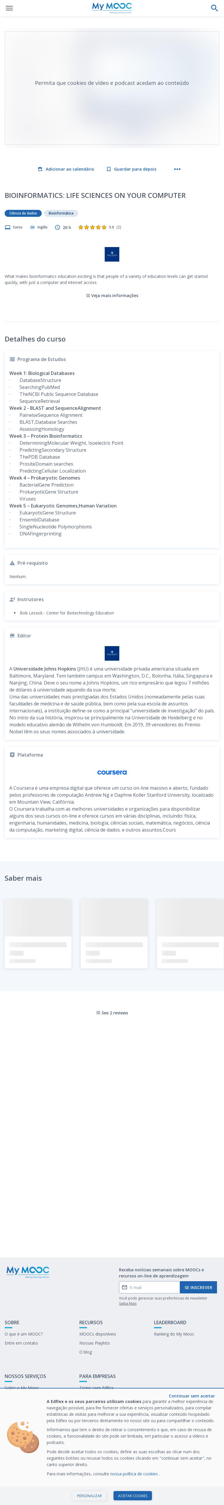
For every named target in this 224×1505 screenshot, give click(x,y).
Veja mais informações (112, 295)
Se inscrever (198, 1287)
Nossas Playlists (94, 1343)
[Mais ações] (177, 169)
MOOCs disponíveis (97, 1334)
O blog (85, 1352)
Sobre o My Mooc (22, 1387)
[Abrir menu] (9, 8)
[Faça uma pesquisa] (214, 8)
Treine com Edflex (96, 1387)
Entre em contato (21, 1343)
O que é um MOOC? (24, 1334)
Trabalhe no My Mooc (100, 1406)
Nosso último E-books (100, 1396)
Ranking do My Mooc (174, 1334)
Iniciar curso (112, 1494)
